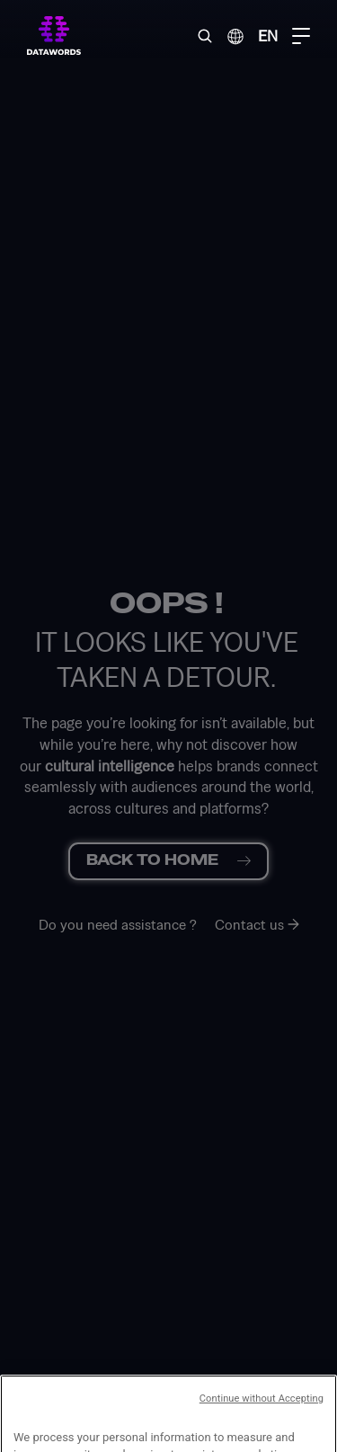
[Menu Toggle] (301, 36)
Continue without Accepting (262, 1433)
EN (268, 35)
